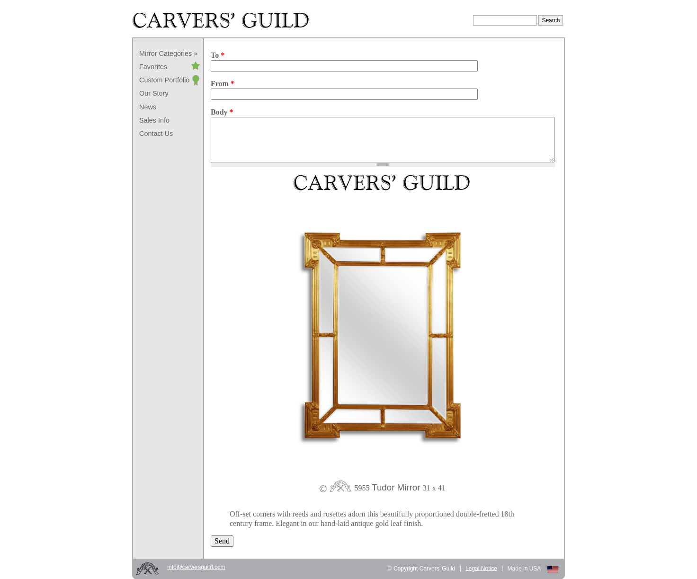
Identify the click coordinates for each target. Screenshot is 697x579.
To (217, 55)
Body (222, 112)
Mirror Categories (165, 53)
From (222, 84)
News (147, 107)
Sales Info (154, 120)
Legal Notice (481, 568)
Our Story (154, 93)
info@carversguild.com (196, 566)
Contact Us (156, 133)
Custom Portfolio (164, 80)
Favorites (153, 67)
